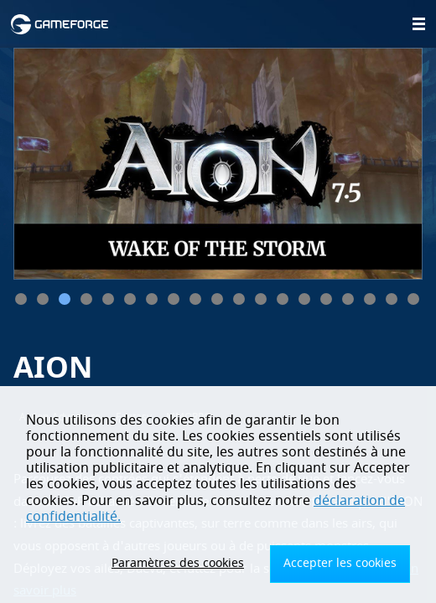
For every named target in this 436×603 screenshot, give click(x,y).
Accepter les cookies (340, 563)
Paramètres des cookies (178, 563)
